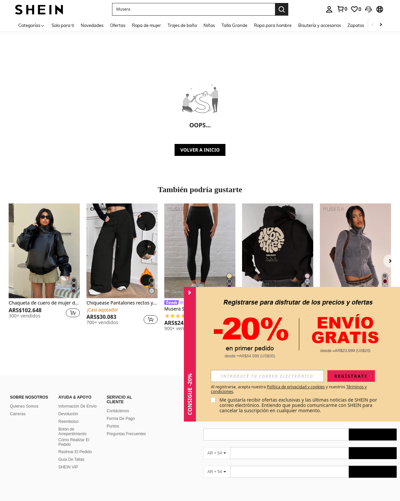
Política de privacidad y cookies (296, 387)
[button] (193, 9)
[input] (267, 376)
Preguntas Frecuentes (126, 434)
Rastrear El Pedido (75, 451)
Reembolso (68, 421)
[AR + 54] (216, 453)
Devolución (68, 414)
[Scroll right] (380, 25)
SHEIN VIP (68, 467)
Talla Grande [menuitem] (234, 25)
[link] (341, 9)
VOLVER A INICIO (199, 150)
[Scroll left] (372, 25)
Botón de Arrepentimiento (72, 431)
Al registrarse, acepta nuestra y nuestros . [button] (289, 389)
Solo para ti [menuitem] (63, 25)
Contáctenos (118, 411)
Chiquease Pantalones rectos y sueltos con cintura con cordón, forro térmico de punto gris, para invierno (122, 303)
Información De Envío (77, 406)
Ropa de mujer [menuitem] (146, 25)
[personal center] (329, 9)
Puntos (113, 426)
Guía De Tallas (71, 459)
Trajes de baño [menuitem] (182, 25)
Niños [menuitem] (209, 25)
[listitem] (44, 267)
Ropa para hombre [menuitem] (273, 25)
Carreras (18, 414)
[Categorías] (31, 25)
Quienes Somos (24, 406)
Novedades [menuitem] (92, 25)
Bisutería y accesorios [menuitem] (319, 25)
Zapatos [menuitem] (355, 25)
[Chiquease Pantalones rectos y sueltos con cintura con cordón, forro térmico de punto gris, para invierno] (122, 250)
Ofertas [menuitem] (117, 25)
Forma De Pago (121, 418)
